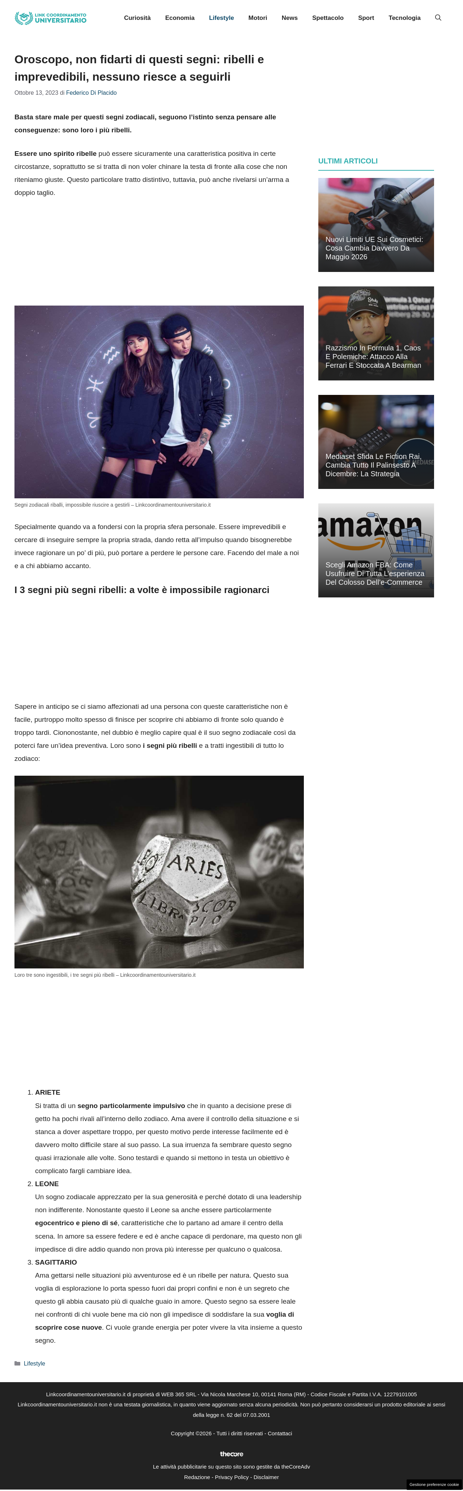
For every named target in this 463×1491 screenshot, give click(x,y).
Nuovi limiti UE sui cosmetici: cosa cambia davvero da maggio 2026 (374, 248)
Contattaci (280, 1433)
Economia (180, 17)
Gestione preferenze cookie (434, 1484)
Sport (366, 17)
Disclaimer (266, 1477)
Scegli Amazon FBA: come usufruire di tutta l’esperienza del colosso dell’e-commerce (375, 573)
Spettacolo (328, 17)
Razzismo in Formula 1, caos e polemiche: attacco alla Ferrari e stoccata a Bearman (373, 356)
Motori (258, 17)
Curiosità (137, 17)
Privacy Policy (232, 1477)
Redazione (197, 1477)
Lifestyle (221, 17)
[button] (438, 18)
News (290, 17)
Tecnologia (405, 17)
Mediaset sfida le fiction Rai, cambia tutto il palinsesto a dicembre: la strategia (374, 465)
